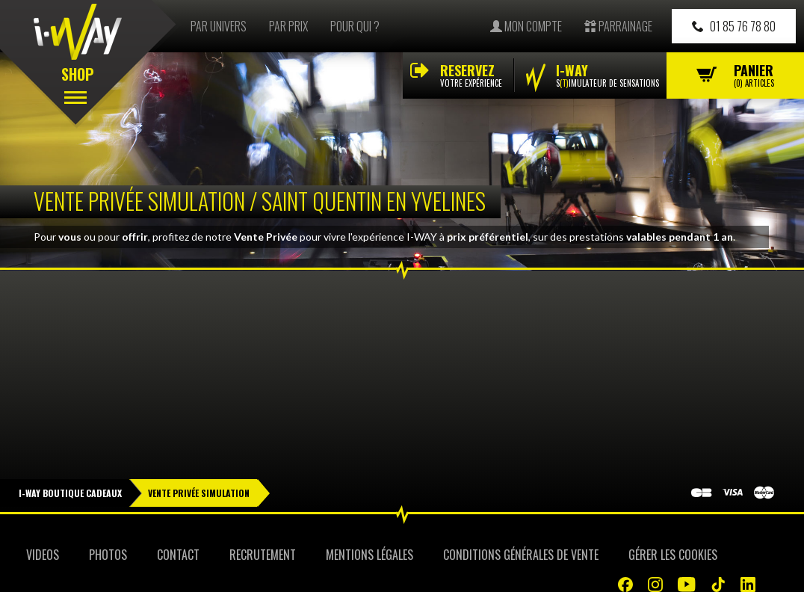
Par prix (288, 26)
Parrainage (618, 26)
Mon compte (526, 26)
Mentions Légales (369, 555)
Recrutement (262, 555)
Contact (178, 555)
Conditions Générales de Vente (521, 555)
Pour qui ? (355, 26)
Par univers (219, 26)
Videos (42, 555)
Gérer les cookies (672, 555)
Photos (108, 555)
